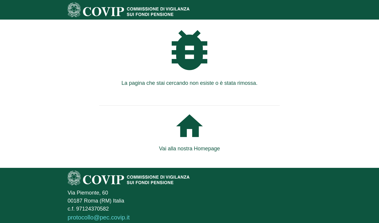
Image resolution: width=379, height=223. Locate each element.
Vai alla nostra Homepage (189, 149)
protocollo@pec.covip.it (99, 217)
